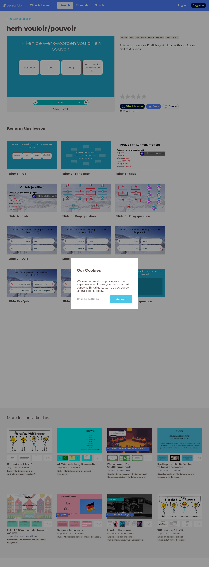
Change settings (88, 299)
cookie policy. (95, 290)
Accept (121, 299)
